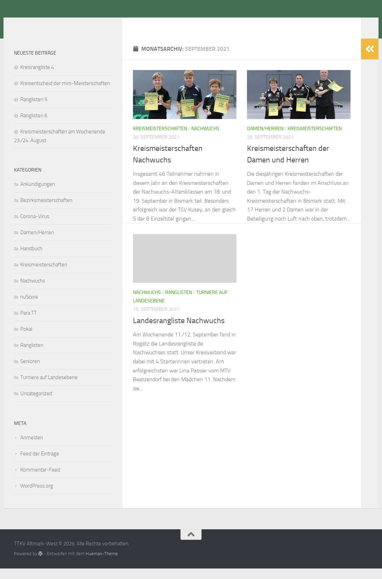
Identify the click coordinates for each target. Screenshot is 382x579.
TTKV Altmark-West (75, 24)
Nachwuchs (205, 139)
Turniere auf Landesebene (49, 388)
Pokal (26, 339)
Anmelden (31, 448)
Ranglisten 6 (33, 126)
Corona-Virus (34, 227)
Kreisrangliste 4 (37, 78)
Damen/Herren (265, 139)
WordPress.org (36, 496)
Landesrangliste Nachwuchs (179, 331)
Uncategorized (36, 404)
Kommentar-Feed (40, 480)
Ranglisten (178, 303)
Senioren (30, 372)
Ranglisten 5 (33, 110)
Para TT (28, 323)
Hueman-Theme (102, 564)
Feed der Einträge (39, 464)
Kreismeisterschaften (160, 139)
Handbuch (31, 259)
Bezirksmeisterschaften (46, 211)
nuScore (29, 307)
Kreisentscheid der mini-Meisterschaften (65, 94)
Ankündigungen (37, 194)
